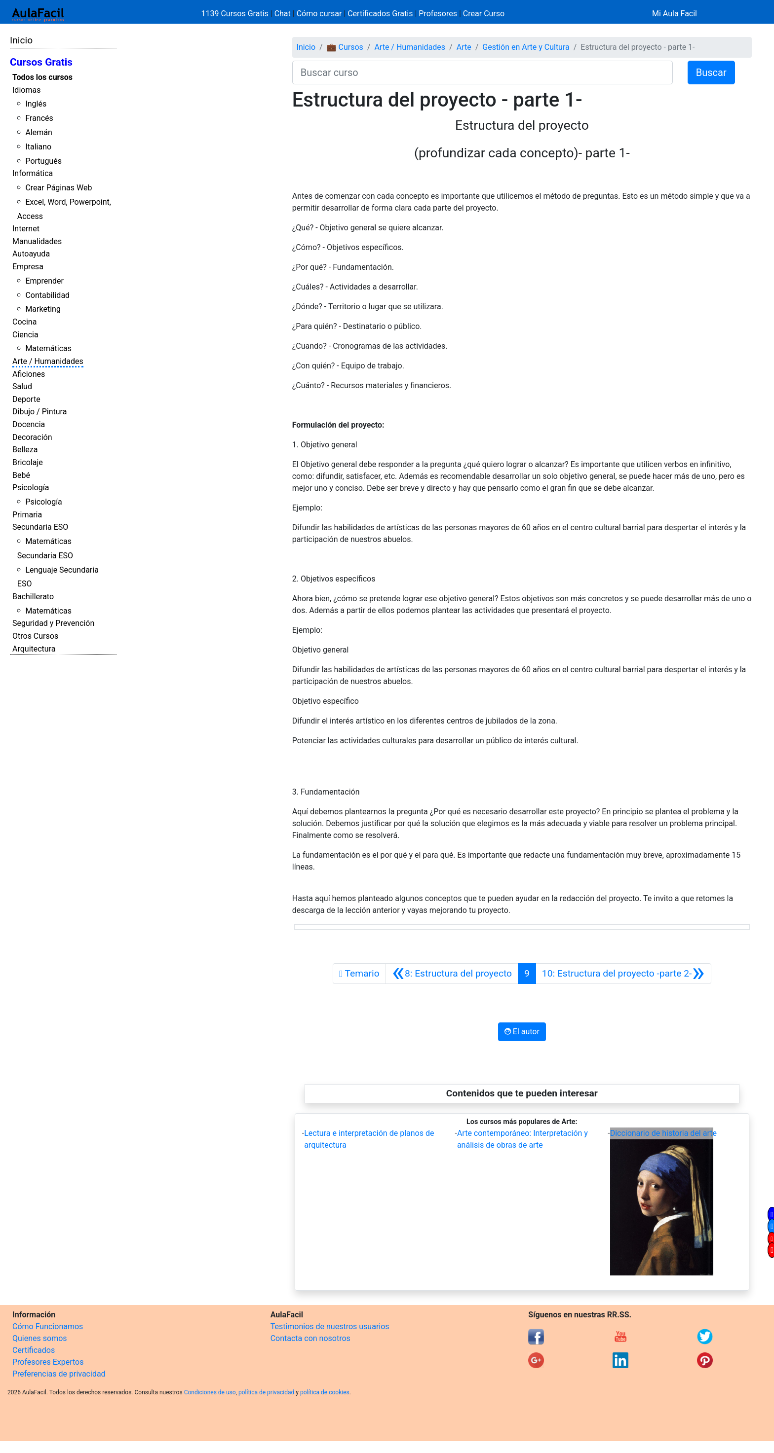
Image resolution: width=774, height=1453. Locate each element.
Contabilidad (47, 295)
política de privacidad (266, 1392)
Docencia (28, 424)
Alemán (38, 132)
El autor (522, 1031)
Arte (464, 47)
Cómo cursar (319, 13)
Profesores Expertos (47, 1362)
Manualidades (37, 241)
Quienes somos (39, 1338)
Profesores (438, 13)
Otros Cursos (35, 636)
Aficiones (28, 374)
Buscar (711, 72)
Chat (282, 13)
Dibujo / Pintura (39, 411)
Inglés (35, 104)
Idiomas (26, 90)
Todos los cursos (42, 77)
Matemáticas (48, 348)
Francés (39, 118)
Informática (32, 173)
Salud (22, 386)
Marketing (42, 309)
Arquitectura (33, 649)
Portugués (43, 161)
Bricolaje (27, 462)
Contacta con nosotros (310, 1338)
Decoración (32, 437)
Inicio (21, 40)
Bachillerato (33, 596)
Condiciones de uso (210, 1392)
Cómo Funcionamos (47, 1326)
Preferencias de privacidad (59, 1374)
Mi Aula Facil (674, 13)
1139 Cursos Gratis (236, 13)
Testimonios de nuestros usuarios (330, 1326)
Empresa (27, 266)
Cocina (24, 322)
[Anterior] (452, 973)
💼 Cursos (345, 47)
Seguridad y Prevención (53, 623)
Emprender (44, 281)
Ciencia (25, 334)
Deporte (26, 399)
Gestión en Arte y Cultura (525, 47)
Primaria (27, 514)
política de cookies (324, 1392)
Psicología (30, 487)
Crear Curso (483, 13)
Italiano (38, 146)
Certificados (33, 1350)
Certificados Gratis (380, 13)
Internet (25, 228)
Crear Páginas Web (58, 187)
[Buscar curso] (482, 72)
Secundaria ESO (40, 527)
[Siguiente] (623, 973)
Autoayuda (31, 253)
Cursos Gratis (41, 62)
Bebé (21, 475)
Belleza (25, 449)
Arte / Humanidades (47, 361)
